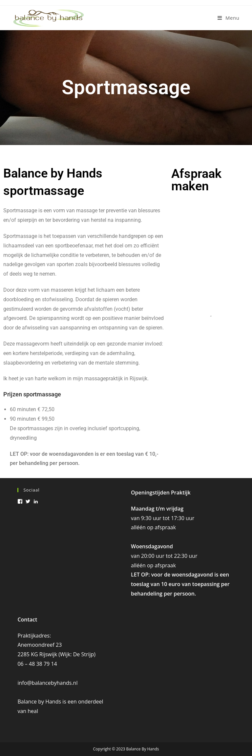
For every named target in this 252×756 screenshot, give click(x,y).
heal (33, 711)
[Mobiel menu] (229, 17)
